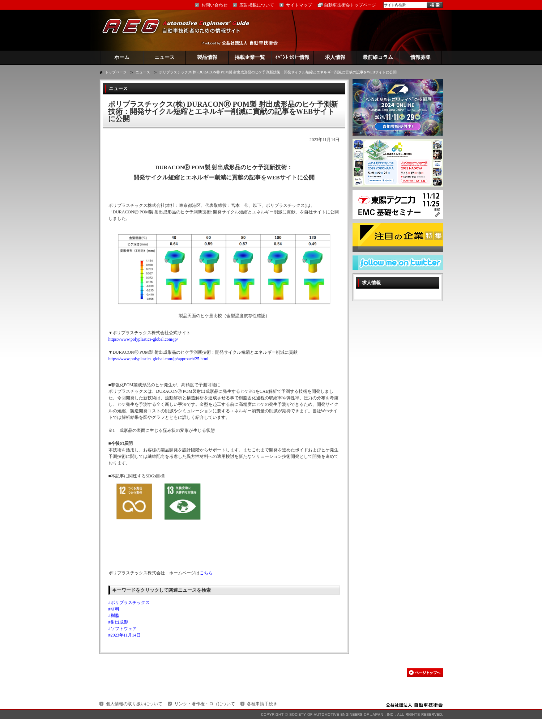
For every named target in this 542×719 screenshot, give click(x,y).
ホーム (121, 57)
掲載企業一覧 (250, 57)
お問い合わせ (214, 5)
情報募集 (420, 57)
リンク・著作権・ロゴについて (204, 703)
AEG (180, 30)
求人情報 (335, 57)
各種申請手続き (262, 703)
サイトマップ (299, 5)
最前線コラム (378, 57)
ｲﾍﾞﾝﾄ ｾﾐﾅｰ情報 (292, 57)
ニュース (164, 57)
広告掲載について (256, 5)
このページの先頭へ (425, 672)
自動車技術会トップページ (350, 5)
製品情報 (207, 57)
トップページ (116, 72)
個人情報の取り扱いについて (134, 703)
